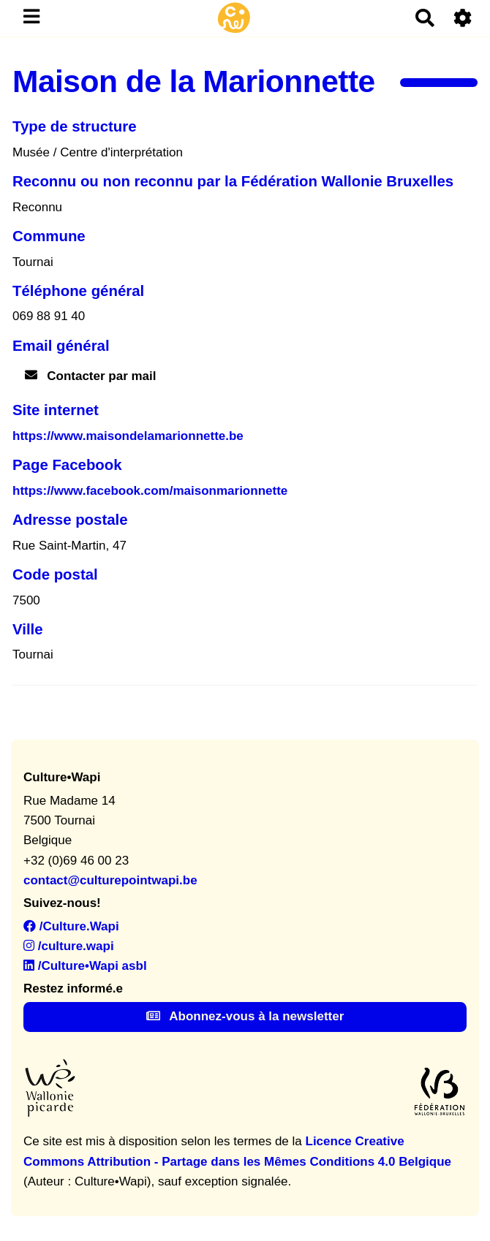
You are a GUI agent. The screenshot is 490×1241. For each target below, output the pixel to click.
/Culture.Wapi (71, 926)
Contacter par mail (91, 376)
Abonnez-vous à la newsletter (245, 1016)
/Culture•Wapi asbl (85, 966)
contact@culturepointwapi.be (110, 880)
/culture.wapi (68, 946)
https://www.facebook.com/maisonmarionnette (149, 491)
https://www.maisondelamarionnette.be (128, 436)
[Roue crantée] (463, 18)
